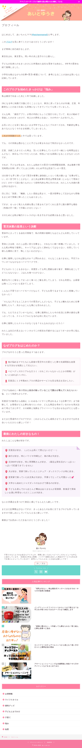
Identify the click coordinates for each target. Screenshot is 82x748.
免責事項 (49, 742)
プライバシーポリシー (36, 742)
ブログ (9, 42)
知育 (7, 729)
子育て (8, 717)
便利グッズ (9, 706)
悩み (7, 723)
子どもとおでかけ (12, 712)
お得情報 (9, 694)
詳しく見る (41, 563)
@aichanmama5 (40, 34)
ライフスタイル (11, 700)
